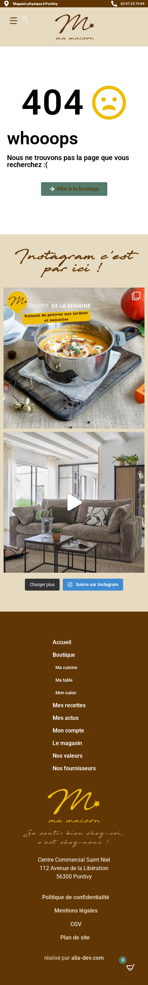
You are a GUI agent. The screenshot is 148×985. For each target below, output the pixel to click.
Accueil (62, 642)
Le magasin (67, 743)
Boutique (66, 655)
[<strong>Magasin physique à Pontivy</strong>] (6, 4)
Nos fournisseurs (74, 768)
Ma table (64, 680)
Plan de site (75, 937)
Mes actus (66, 718)
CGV (75, 924)
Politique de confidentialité (75, 897)
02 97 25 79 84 (132, 4)
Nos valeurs (67, 755)
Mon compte (68, 730)
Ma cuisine (66, 667)
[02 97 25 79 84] (114, 4)
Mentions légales (75, 910)
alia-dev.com (87, 958)
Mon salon (65, 692)
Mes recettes (69, 705)
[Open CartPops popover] (130, 967)
